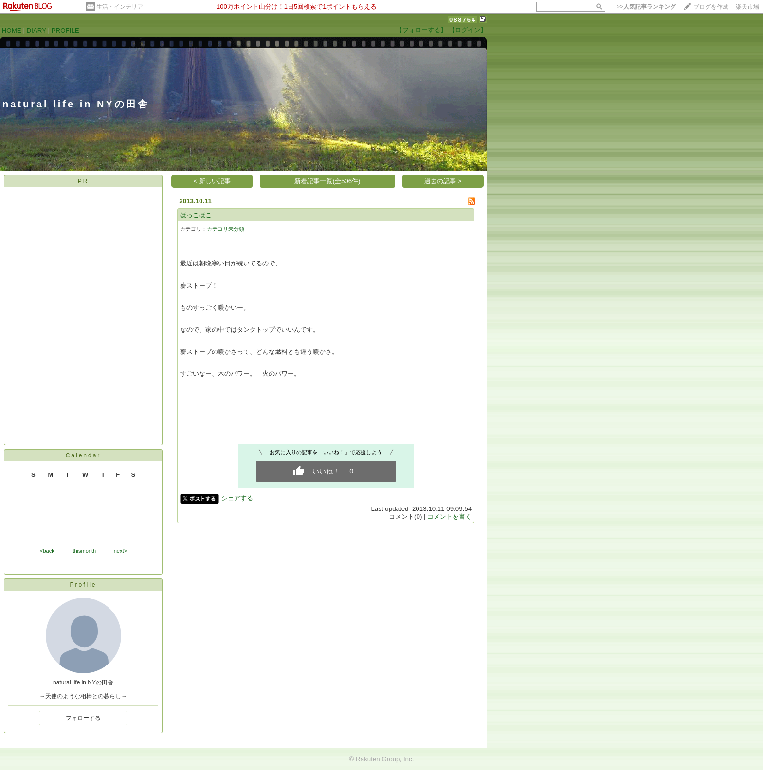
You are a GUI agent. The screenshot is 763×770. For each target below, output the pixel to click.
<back (47, 551)
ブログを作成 (710, 6)
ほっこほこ (196, 215)
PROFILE (65, 30)
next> (120, 551)
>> (646, 6)
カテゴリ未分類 (225, 229)
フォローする (83, 718)
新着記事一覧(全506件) (327, 181)
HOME (11, 30)
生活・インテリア (119, 6)
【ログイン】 (468, 30)
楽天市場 (747, 6)
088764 (462, 19)
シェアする (237, 498)
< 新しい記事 (212, 181)
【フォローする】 (421, 30)
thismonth (84, 551)
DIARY (36, 30)
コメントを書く (449, 516)
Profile (83, 584)
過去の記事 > (443, 181)
